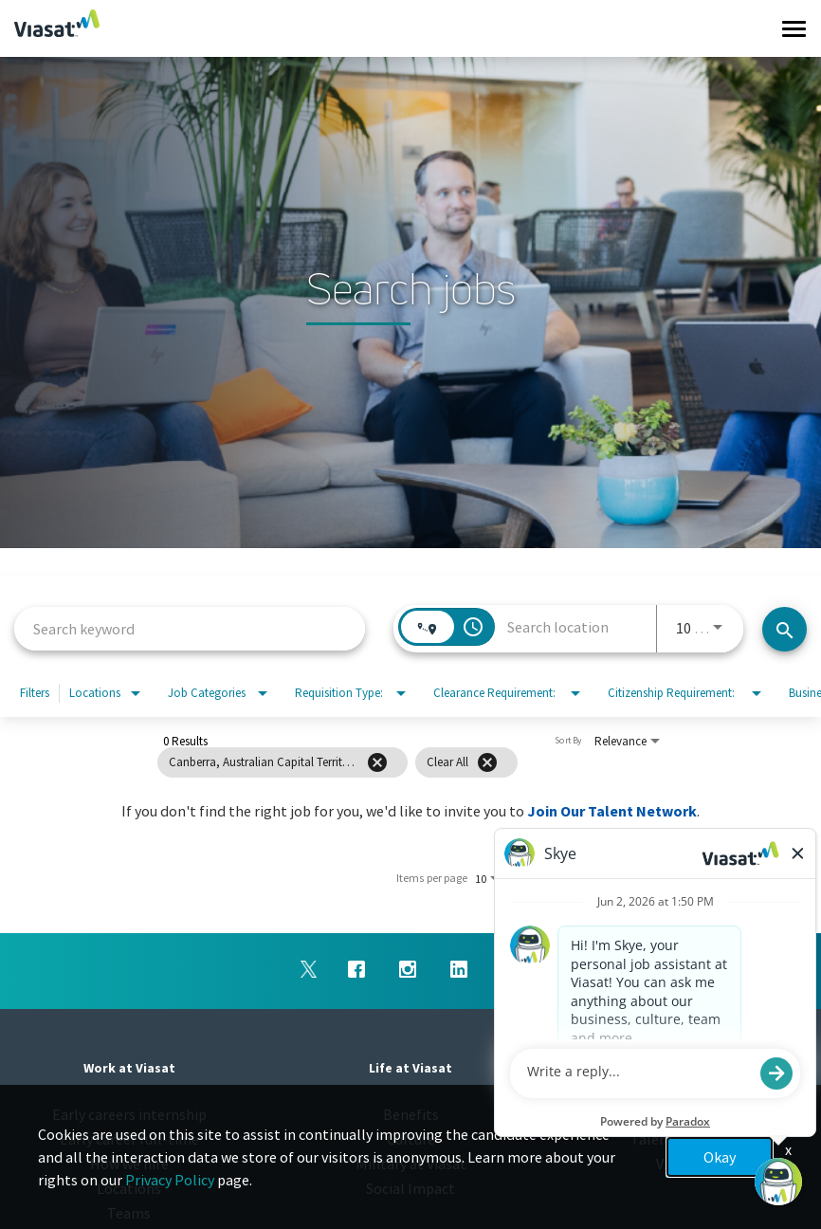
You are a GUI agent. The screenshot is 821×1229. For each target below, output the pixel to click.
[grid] (375, 762)
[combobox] (189, 628)
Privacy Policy (169, 1179)
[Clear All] (487, 762)
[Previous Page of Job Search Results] (635, 878)
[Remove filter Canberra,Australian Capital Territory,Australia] (377, 762)
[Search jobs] (784, 629)
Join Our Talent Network (612, 810)
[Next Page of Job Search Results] (673, 878)
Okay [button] (719, 1156)
